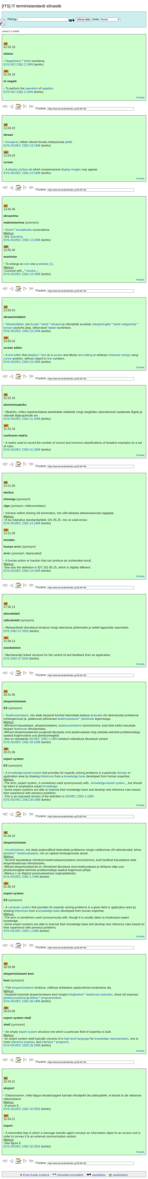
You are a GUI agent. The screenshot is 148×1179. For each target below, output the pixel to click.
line (49, 358)
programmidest (51, 997)
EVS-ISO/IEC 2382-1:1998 (21, 876)
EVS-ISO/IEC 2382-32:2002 (22, 1109)
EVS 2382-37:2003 (16, 631)
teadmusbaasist (68, 718)
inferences (47, 776)
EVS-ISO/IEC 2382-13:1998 (22, 145)
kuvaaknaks (24, 229)
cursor (8, 358)
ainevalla (96, 715)
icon (27, 263)
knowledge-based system (25, 772)
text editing (85, 355)
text (43, 355)
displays (33, 355)
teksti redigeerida (125, 324)
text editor (14, 355)
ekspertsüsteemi (23, 987)
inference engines (22, 1042)
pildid (68, 142)
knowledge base (74, 776)
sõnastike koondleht (70, 1175)
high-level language (77, 1038)
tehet (27, 61)
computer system (19, 907)
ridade (52, 327)
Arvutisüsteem (14, 849)
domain (122, 772)
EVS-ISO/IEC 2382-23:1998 (22, 331)
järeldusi (9, 853)
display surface (18, 169)
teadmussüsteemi (70, 725)
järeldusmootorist (15, 997)
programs (62, 1042)
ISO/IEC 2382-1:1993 (43, 738)
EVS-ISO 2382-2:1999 (18, 64)
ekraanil (56, 324)
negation (47, 88)
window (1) (45, 263)
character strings (119, 355)
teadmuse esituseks (99, 994)
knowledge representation (111, 1038)
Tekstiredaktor (14, 324)
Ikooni (9, 229)
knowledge (50, 786)
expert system (28, 1031)
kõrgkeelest (76, 994)
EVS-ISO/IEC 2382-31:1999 (22, 418)
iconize (31, 270)
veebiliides (99, 1175)
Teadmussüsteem (16, 715)
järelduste (87, 718)
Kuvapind (11, 142)
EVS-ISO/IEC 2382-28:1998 (22, 742)
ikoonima (17, 236)
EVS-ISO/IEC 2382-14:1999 (22, 523)
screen (57, 355)
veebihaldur (120, 1175)
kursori (8, 327)
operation (31, 88)
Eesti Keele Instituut (36, 1175)
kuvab (35, 324)
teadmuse (20, 728)
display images (71, 169)
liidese (34, 997)
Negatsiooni (13, 61)
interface (47, 1042)
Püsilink (140, 97)
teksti (44, 324)
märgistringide (101, 324)
